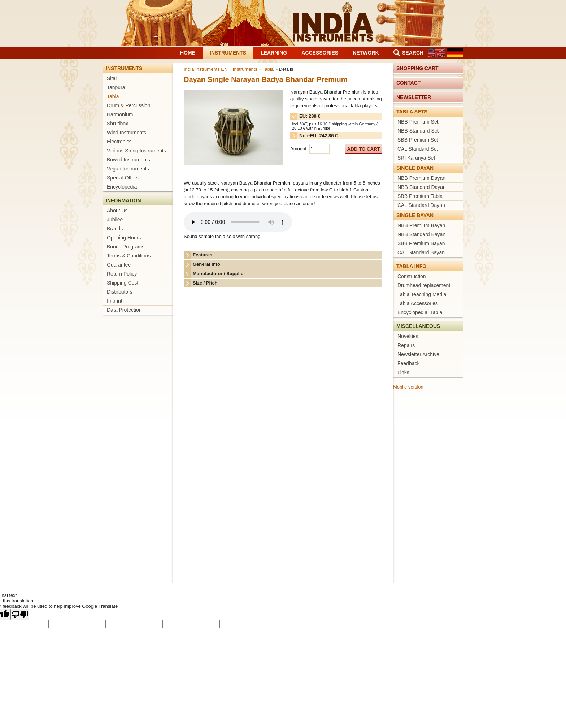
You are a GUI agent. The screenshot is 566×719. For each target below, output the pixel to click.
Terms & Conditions (129, 256)
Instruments (228, 53)
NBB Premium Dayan (421, 178)
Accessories (319, 53)
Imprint (114, 301)
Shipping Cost (122, 283)
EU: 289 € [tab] (310, 116)
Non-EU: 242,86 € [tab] (318, 135)
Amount (299, 148)
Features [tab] (202, 254)
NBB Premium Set (418, 122)
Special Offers (123, 178)
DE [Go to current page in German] (455, 53)
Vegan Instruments (128, 169)
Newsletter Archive (418, 354)
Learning (274, 53)
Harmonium (120, 114)
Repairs (406, 345)
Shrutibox (117, 123)
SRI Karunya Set (416, 158)
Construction (411, 276)
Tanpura (116, 87)
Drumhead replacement (423, 285)
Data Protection (124, 310)
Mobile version (408, 387)
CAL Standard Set (417, 149)
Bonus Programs (125, 247)
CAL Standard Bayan (421, 252)
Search (412, 53)
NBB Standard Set (418, 131)
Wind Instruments (126, 132)
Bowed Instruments (128, 160)
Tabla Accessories (417, 303)
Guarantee (119, 265)
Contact (408, 83)
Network (366, 53)
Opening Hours (124, 238)
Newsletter (413, 97)
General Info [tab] (206, 264)
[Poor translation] (19, 614)
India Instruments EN (205, 69)
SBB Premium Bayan (421, 243)
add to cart (363, 149)
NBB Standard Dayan (421, 187)
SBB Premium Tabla (420, 196)
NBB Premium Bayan (421, 225)
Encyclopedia (122, 187)
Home (187, 53)
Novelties (407, 336)
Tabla (113, 96)
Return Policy (122, 274)
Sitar (112, 78)
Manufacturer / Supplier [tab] (219, 273)
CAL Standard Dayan (421, 205)
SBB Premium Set (417, 140)
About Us (117, 210)
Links (403, 372)
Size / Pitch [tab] (205, 283)
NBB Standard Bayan (421, 234)
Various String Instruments (136, 150)
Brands (115, 228)
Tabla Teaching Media (421, 294)
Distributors (119, 292)
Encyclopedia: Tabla (419, 312)
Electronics (119, 141)
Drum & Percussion (129, 105)
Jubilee (115, 219)
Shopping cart (417, 68)
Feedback (408, 363)
